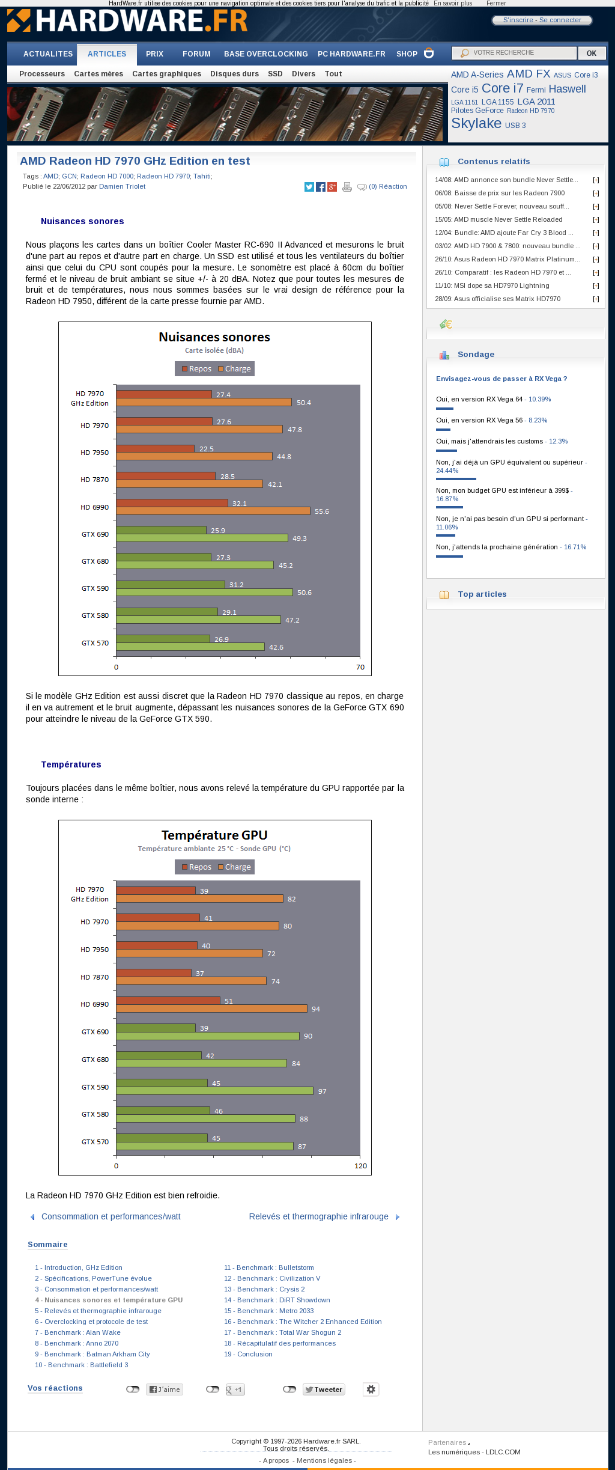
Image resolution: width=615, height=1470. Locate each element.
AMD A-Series (477, 74)
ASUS (562, 75)
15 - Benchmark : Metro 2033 (269, 1310)
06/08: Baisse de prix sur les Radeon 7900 (500, 193)
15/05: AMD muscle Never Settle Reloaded (499, 219)
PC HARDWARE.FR (352, 54)
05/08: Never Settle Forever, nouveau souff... (502, 206)
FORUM (197, 54)
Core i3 (586, 75)
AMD (50, 176)
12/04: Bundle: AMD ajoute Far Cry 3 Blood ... (504, 232)
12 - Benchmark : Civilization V (272, 1278)
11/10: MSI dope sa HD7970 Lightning (492, 285)
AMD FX (529, 73)
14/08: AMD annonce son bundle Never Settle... (506, 179)
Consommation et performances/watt (111, 1216)
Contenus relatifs (494, 161)
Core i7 (503, 88)
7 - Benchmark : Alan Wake (78, 1332)
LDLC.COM (503, 1452)
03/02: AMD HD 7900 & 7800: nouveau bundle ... (508, 245)
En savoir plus (453, 3)
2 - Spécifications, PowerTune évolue (93, 1278)
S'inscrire (518, 19)
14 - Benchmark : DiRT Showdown (277, 1300)
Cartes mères (98, 74)
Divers (303, 74)
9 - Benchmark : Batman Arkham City (92, 1354)
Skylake (476, 123)
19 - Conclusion (248, 1354)
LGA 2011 (536, 101)
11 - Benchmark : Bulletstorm (269, 1267)
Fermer (496, 3)
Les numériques (454, 1452)
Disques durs (234, 74)
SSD (275, 74)
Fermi (536, 90)
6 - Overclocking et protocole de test (91, 1321)
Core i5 (465, 89)
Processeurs (42, 74)
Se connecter (560, 19)
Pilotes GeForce (477, 110)
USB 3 (515, 125)
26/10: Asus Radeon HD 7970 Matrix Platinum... (507, 259)
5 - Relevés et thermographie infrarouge (98, 1310)
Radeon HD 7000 (106, 176)
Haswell (567, 89)
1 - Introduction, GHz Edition (79, 1267)
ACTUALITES (48, 54)
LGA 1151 (465, 102)
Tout (333, 74)
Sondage (476, 354)
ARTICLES (107, 54)
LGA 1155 (498, 102)
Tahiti (202, 176)
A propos (276, 1460)
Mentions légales (324, 1460)
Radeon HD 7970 (531, 111)
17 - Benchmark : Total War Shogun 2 (282, 1332)
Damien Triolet (122, 186)
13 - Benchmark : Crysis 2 (264, 1289)
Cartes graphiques (166, 74)
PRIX (154, 54)
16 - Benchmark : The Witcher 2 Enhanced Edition (303, 1321)
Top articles (482, 594)
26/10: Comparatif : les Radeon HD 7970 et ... (503, 272)
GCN (69, 176)
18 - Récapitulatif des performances (280, 1343)
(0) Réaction (382, 187)
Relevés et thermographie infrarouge (319, 1216)
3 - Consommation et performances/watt (96, 1289)
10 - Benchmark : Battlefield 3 (81, 1364)
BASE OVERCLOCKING (266, 54)
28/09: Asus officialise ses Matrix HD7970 (497, 298)
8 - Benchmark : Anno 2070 (76, 1343)
